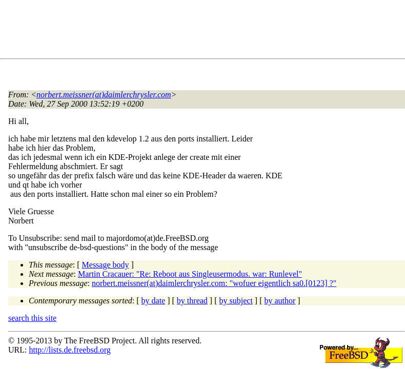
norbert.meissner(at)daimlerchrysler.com (103, 94)
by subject (236, 300)
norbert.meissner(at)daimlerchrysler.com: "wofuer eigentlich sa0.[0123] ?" (214, 283)
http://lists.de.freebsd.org (69, 349)
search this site (32, 318)
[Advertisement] (194, 31)
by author (279, 300)
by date (153, 300)
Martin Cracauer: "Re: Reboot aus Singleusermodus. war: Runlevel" (190, 274)
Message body (105, 264)
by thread (192, 300)
